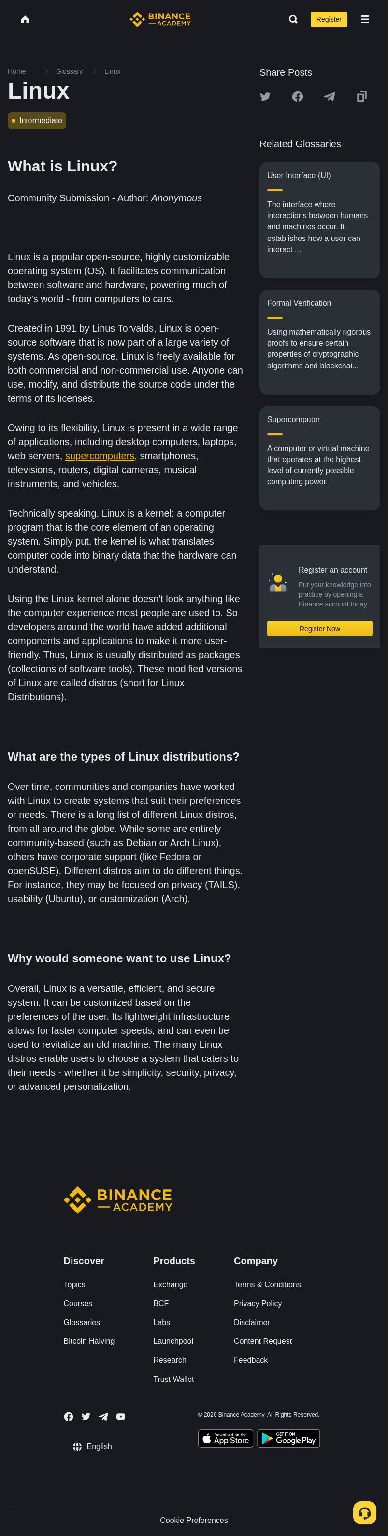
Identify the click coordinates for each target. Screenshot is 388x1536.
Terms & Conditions (267, 1285)
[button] (365, 19)
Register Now (320, 629)
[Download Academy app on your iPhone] (226, 1440)
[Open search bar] (290, 19)
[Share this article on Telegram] (329, 96)
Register (329, 19)
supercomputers (99, 456)
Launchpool (173, 1341)
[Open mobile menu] (364, 19)
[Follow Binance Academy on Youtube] (121, 1416)
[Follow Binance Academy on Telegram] (103, 1416)
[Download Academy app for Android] (288, 1440)
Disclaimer (252, 1322)
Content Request (263, 1341)
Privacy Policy (258, 1303)
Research (169, 1360)
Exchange (170, 1285)
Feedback (251, 1360)
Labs (161, 1322)
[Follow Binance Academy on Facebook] (68, 1417)
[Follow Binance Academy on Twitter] (86, 1417)
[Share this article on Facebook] (297, 96)
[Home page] (160, 19)
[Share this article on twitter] (265, 96)
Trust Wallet (173, 1379)
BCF (161, 1303)
